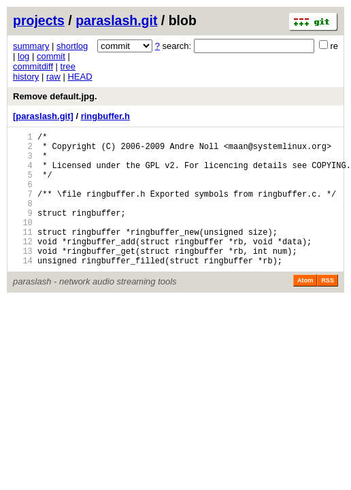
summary (31, 46)
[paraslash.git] (43, 116)
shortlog (72, 46)
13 (23, 277)
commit (51, 56)
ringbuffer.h (105, 116)
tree (68, 66)
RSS (327, 309)
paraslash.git (116, 20)
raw (53, 76)
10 (23, 242)
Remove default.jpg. (55, 96)
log (23, 56)
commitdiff (33, 66)
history (26, 76)
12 (23, 266)
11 (23, 254)
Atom (305, 309)
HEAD (79, 76)
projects (39, 20)
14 (23, 289)
